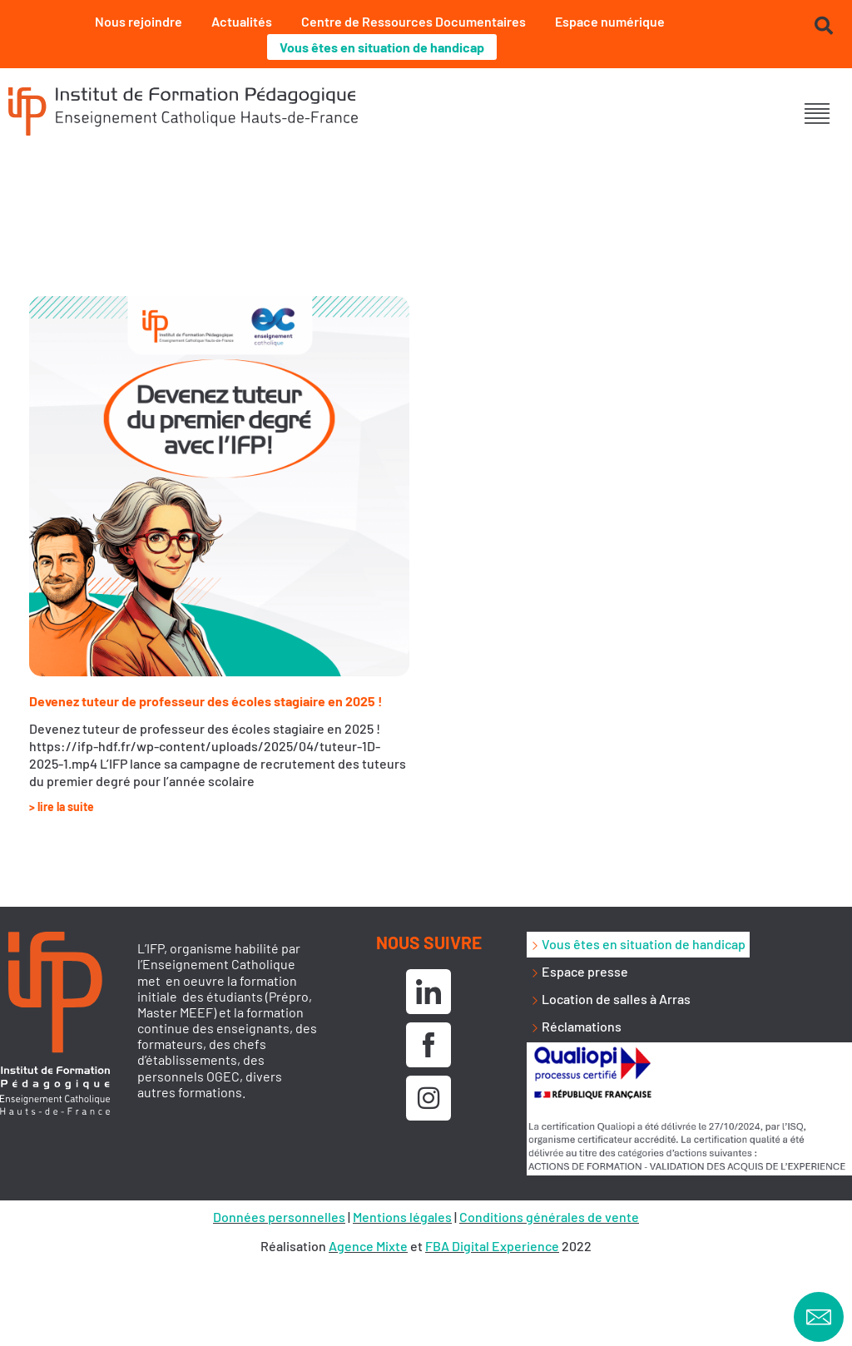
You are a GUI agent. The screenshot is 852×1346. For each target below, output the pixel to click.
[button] (817, 113)
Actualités (241, 21)
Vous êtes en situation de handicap (382, 47)
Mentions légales (402, 1217)
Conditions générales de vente (549, 1217)
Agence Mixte (368, 1246)
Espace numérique (610, 21)
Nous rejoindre (138, 21)
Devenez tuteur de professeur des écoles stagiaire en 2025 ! (206, 701)
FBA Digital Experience (492, 1246)
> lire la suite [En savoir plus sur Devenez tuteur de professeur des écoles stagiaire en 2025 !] (61, 806)
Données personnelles (279, 1217)
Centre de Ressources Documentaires (413, 21)
